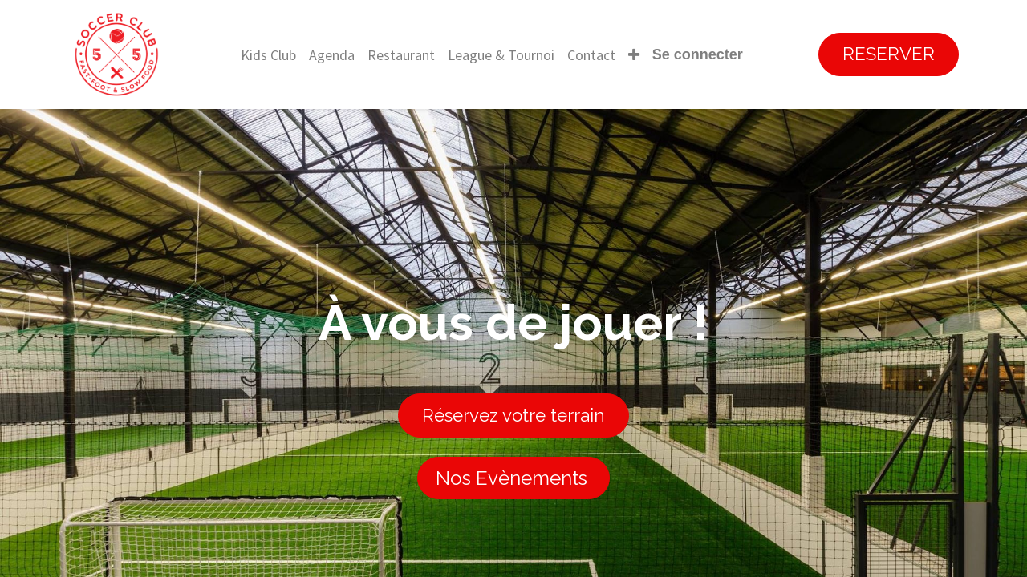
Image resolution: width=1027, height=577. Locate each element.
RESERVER (888, 53)
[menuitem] (268, 55)
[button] (634, 55)
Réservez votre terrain (513, 415)
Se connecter (697, 54)
